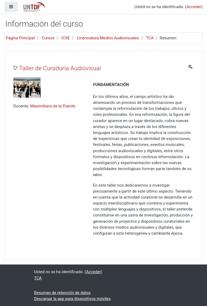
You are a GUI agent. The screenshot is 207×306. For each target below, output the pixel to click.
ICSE (66, 38)
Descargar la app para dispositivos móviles (72, 298)
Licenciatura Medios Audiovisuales (108, 38)
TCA (150, 38)
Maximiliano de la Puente (52, 106)
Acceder (194, 6)
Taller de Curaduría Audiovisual (60, 68)
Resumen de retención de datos (62, 292)
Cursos (48, 38)
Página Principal (20, 38)
